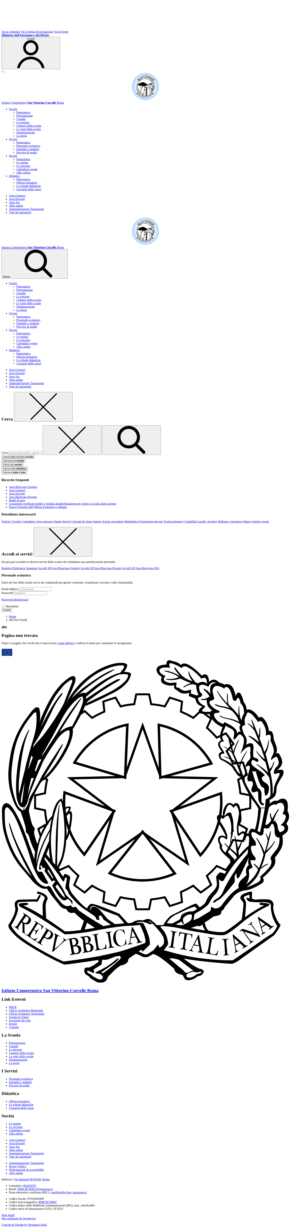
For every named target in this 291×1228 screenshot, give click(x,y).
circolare (212, 521)
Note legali (8, 1215)
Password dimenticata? (15, 599)
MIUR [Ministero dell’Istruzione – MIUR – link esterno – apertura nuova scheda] (13, 1007)
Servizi (66, 521)
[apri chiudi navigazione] (2, 71)
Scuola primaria (173, 521)
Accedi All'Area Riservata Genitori (59, 568)
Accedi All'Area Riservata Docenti (101, 568)
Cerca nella (14, 468)
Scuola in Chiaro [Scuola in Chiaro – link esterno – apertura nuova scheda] (19, 1017)
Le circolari (23, 165)
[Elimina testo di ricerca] (72, 440)
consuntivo (235, 521)
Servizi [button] (13, 139)
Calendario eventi (26, 169)
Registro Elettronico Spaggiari (19, 568)
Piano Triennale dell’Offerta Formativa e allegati (38, 507)
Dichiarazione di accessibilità (26, 1169)
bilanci (247, 521)
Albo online (23, 172)
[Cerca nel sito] (34, 264)
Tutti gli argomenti (20, 212)
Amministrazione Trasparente (26, 209)
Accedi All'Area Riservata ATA (140, 568)
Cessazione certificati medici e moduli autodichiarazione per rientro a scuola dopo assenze (62, 503)
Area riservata (44, 521)
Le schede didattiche (28, 186)
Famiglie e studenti (27, 149)
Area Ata (14, 202)
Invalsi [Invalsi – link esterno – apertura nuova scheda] (13, 1023)
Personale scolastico (28, 145)
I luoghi (21, 119)
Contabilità (190, 521)
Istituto (97, 521)
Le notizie (22, 162)
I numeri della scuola (28, 125)
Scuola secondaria (113, 521)
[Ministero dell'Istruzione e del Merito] (25, 35)
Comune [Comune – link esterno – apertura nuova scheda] (14, 1027)
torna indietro (66, 643)
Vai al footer (61, 31)
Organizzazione (25, 132)
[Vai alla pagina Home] (12, 616)
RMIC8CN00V (48, 1202)
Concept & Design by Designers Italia (24, 1224)
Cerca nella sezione (18, 456)
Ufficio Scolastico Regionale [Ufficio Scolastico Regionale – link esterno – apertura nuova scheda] (26, 1010)
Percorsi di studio (26, 152)
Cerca (4, 452)
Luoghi (201, 521)
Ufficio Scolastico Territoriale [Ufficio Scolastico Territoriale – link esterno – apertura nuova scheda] (26, 1013)
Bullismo (223, 521)
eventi (265, 521)
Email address (9, 589)
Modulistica (132, 521)
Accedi (6, 610)
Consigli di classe (81, 521)
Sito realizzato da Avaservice (18, 1218)
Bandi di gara (17, 500)
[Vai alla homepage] (145, 99)
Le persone (23, 122)
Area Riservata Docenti (23, 497)
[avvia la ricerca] (131, 440)
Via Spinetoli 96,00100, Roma (32, 1179)
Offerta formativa (26, 182)
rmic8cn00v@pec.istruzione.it (69, 1192)
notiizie (256, 521)
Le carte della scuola (28, 129)
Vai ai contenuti (10, 31)
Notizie (5, 521)
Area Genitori (17, 195)
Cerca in (14, 472)
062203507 (29, 1185)
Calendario (28, 521)
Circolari (16, 521)
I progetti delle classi (28, 189)
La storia (21, 135)
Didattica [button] (14, 176)
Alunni (57, 521)
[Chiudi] (43, 407)
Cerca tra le (13, 460)
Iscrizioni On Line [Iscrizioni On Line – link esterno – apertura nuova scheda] (20, 1020)
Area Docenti (17, 199)
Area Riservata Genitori (23, 487)
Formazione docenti (151, 521)
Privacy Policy (17, 1166)
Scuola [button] (13, 109)
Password (7, 592)
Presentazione (24, 115)
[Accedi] (30, 53)
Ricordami (12, 606)
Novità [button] (13, 155)
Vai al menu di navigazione (37, 31)
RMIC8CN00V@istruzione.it (35, 1189)
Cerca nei (12, 464)
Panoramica (23, 112)
